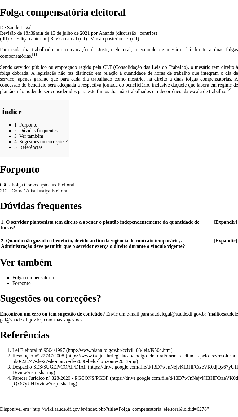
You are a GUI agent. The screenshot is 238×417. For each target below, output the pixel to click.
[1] (34, 54)
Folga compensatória (33, 277)
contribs (148, 33)
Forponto (21, 283)
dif (4, 38)
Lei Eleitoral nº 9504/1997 (38, 350)
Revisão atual (63, 38)
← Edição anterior (28, 38)
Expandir (225, 222)
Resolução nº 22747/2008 (38, 355)
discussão (126, 33)
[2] (229, 89)
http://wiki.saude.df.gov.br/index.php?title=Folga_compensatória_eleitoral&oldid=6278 (120, 409)
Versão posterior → (109, 38)
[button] (225, 222)
